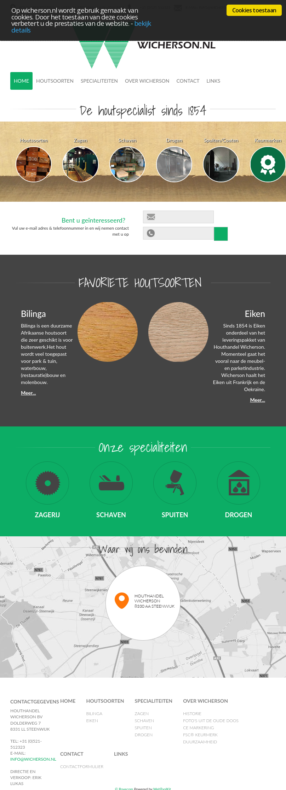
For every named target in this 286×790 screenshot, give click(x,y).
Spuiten (143, 727)
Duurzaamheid (200, 741)
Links (214, 81)
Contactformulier (81, 766)
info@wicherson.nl (33, 759)
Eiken (92, 720)
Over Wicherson (147, 81)
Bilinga (94, 713)
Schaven (144, 720)
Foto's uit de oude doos (211, 720)
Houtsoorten (55, 81)
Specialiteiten (99, 81)
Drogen (144, 734)
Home (21, 81)
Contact (187, 81)
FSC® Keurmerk (200, 734)
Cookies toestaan (254, 10)
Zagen (142, 713)
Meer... (28, 393)
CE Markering (198, 727)
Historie (192, 713)
